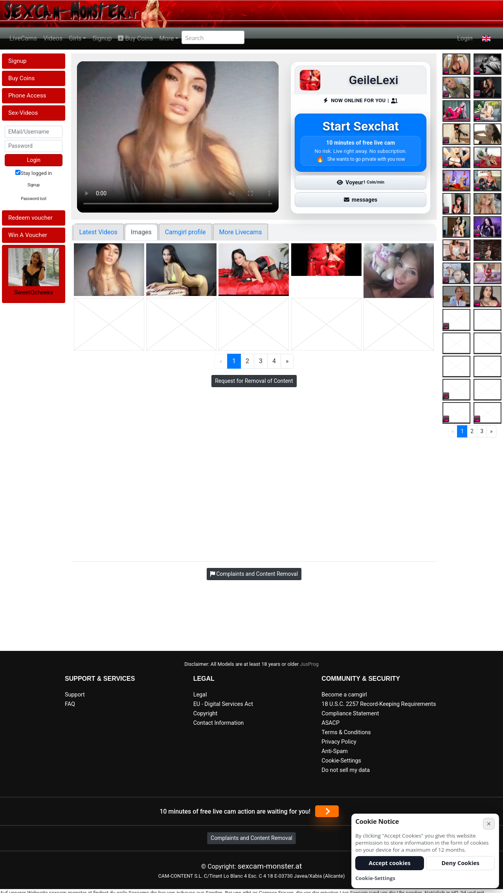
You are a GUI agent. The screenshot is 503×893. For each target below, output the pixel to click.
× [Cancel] (488, 823)
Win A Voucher (27, 235)
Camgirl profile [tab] (185, 232)
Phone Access (27, 95)
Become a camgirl (344, 694)
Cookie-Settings (341, 760)
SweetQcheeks (33, 292)
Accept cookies (390, 863)
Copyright (205, 713)
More (166, 38)
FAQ (70, 704)
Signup (102, 38)
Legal (200, 694)
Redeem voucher (30, 217)
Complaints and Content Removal (251, 838)
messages (361, 200)
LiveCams (23, 38)
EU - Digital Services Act (223, 704)
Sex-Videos (23, 112)
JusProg (309, 664)
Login (464, 38)
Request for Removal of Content (254, 381)
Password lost (33, 198)
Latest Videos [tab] (98, 232)
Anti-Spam (334, 751)
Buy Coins (135, 38)
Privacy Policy (338, 742)
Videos (52, 38)
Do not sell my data (345, 770)
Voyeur (360, 182)
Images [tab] (141, 232)
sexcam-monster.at (269, 866)
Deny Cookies (460, 863)
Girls (75, 38)
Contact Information (218, 723)
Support (75, 694)
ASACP (330, 723)
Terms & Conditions (346, 732)
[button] (486, 38)
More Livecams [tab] (240, 232)
